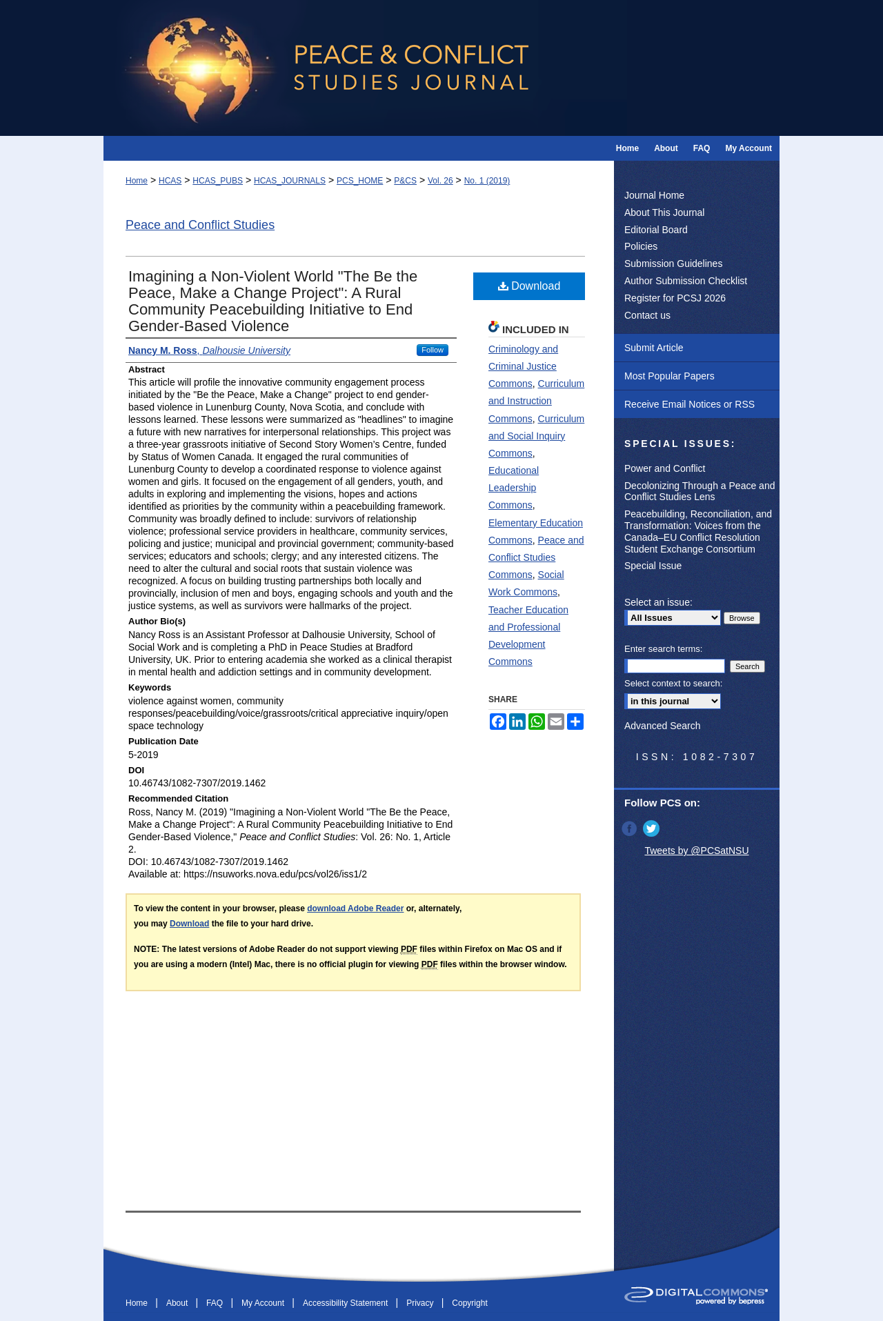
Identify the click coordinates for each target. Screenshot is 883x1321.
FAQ (215, 1303)
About (178, 1303)
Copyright (469, 1303)
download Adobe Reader (355, 908)
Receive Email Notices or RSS (689, 404)
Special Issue (653, 565)
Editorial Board (656, 229)
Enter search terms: (663, 649)
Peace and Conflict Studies (200, 225)
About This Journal (664, 212)
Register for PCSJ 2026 (675, 298)
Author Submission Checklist (685, 280)
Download (529, 286)
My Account (263, 1303)
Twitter (652, 828)
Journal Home (654, 195)
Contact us (647, 315)
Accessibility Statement (346, 1303)
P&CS (405, 181)
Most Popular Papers (669, 375)
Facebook (630, 828)
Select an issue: (658, 602)
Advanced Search (662, 725)
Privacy (421, 1303)
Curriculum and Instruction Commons (536, 401)
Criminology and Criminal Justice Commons (523, 366)
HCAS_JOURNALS (290, 181)
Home (137, 181)
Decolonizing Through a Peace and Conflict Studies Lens (699, 491)
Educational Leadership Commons (513, 487)
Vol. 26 (440, 181)
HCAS (170, 181)
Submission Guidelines (673, 263)
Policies (640, 246)
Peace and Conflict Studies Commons (536, 557)
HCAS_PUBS (217, 181)
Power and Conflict (665, 468)
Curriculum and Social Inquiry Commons (536, 436)
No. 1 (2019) (487, 181)
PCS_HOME (360, 181)
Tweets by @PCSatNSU (696, 850)
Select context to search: (673, 683)
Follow (432, 350)
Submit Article (654, 347)
